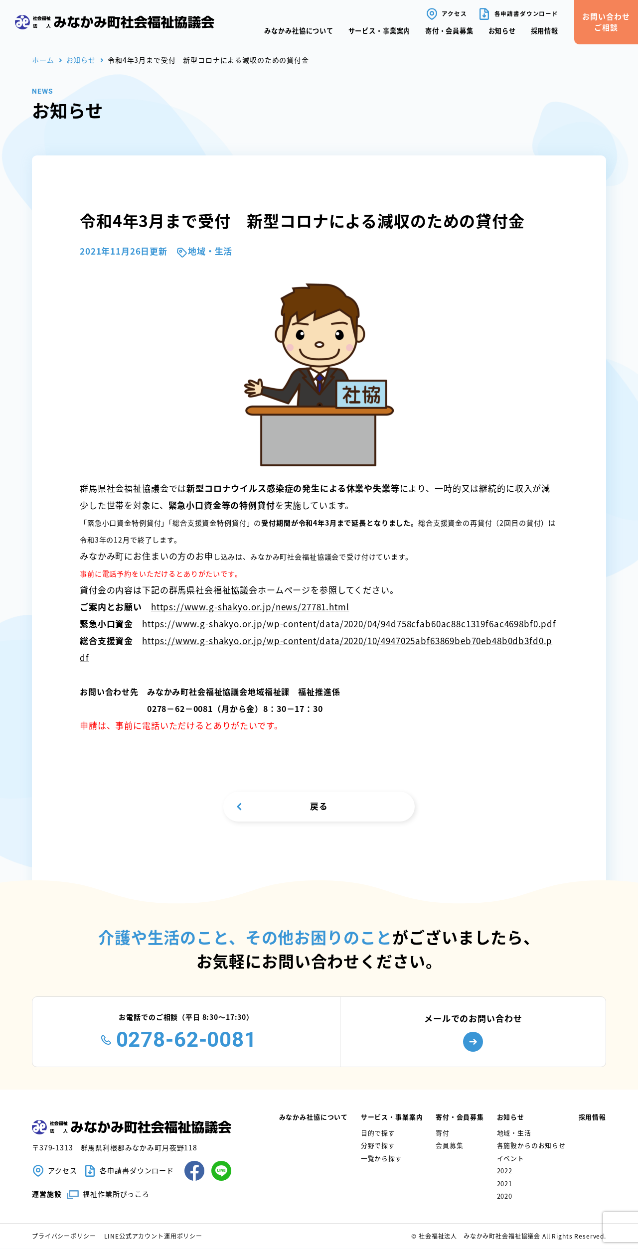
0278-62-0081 (186, 1040)
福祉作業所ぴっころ (116, 1194)
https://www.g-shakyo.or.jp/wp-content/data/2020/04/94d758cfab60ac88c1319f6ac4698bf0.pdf (349, 623)
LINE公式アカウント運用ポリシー (153, 1236)
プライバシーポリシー (64, 1236)
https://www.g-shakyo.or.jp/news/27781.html (250, 606)
